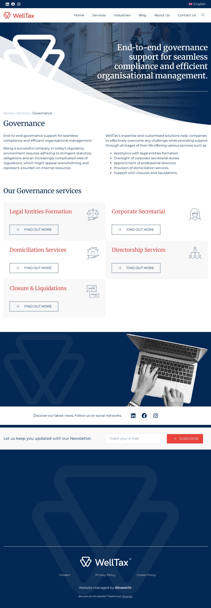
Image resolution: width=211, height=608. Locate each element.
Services (99, 15)
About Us (162, 15)
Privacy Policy (105, 572)
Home (79, 15)
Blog (142, 15)
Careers (64, 572)
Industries (122, 15)
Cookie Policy (146, 572)
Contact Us (187, 15)
